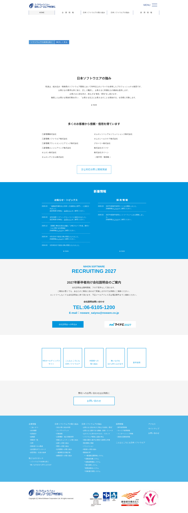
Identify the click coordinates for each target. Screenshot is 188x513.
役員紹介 (33, 433)
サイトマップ (153, 428)
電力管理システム (91, 465)
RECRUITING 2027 (94, 270)
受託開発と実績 (88, 443)
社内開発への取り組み (64, 449)
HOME (41, 12)
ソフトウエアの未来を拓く (39, 461)
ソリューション (88, 446)
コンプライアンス (62, 430)
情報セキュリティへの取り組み (67, 440)
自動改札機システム (92, 459)
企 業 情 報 (68, 12)
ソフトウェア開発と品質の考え (93, 437)
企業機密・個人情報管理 (65, 437)
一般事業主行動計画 (63, 452)
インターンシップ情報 (125, 433)
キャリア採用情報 (124, 430)
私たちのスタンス (36, 458)
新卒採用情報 (122, 427)
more (94, 105)
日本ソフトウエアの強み (120, 12)
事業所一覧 (34, 440)
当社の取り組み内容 (63, 427)
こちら (60, 230)
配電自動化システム (92, 468)
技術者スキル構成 (36, 446)
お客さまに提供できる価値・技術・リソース (98, 430)
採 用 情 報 (146, 12)
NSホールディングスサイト (51, 362)
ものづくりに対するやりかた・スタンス (96, 433)
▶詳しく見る (61, 42)
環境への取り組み (62, 446)
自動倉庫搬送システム (93, 462)
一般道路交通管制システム (94, 455)
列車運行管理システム (93, 471)
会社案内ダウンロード (38, 449)
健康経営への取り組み (64, 455)
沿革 (31, 443)
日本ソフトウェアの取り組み (66, 424)
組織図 (32, 437)
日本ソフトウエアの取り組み (94, 12)
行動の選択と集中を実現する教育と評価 (96, 440)
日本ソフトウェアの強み (92, 424)
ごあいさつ (34, 427)
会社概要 (33, 430)
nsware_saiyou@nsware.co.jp (99, 313)
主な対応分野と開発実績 (94, 169)
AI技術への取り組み (94, 362)
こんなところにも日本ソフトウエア (72, 362)
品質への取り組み (62, 443)
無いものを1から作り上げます (115, 362)
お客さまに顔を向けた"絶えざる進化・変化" (98, 427)
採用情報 (119, 424)
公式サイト (68, 211)
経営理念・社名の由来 (38, 452)
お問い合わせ (94, 401)
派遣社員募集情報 (124, 437)
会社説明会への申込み (68, 324)
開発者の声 (87, 452)
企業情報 (32, 424)
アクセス (151, 424)
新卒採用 (136, 362)
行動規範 (59, 433)
